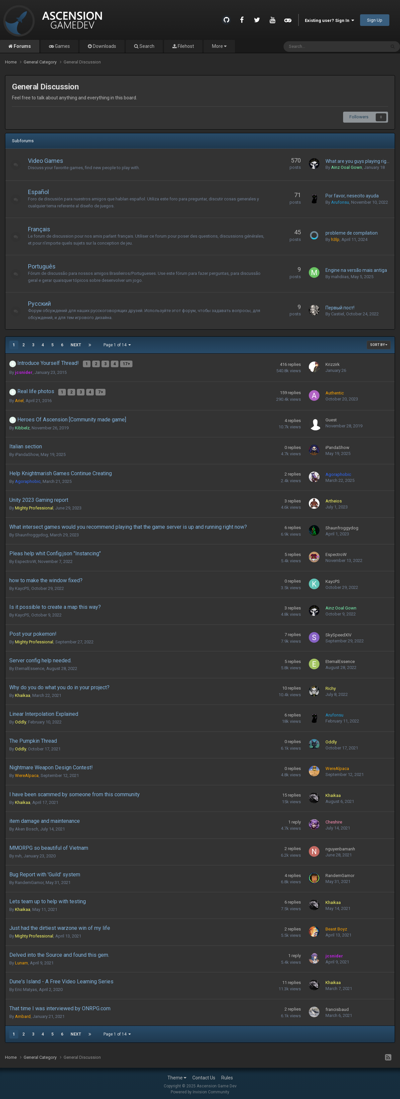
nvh (18, 853)
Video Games (49, 160)
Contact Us (203, 1075)
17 (126, 363)
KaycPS (22, 585)
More (219, 46)
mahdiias (340, 276)
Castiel (337, 313)
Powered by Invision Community (200, 1089)
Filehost (185, 46)
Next (76, 345)
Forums (22, 46)
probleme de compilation (351, 233)
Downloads (104, 46)
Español (41, 191)
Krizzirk (332, 363)
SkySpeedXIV (338, 632)
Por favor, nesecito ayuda (352, 195)
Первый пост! (339, 307)
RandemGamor (29, 880)
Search (146, 46)
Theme (176, 1075)
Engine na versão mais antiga (356, 270)
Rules (227, 1075)
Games (62, 46)
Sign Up (374, 20)
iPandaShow (27, 452)
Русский (42, 303)
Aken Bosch (26, 826)
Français (42, 229)
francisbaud (337, 1006)
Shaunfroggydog (31, 532)
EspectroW (25, 559)
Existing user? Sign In (329, 20)
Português (45, 266)
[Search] (318, 46)
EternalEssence (29, 666)
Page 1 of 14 (117, 345)
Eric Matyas (26, 987)
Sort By (378, 345)
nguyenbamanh (340, 846)
